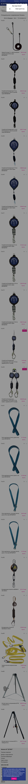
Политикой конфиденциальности (12, 776)
